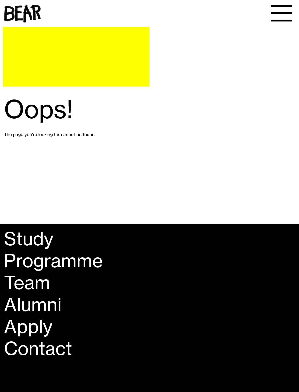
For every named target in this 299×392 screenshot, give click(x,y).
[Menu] (281, 13)
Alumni (32, 305)
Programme (53, 261)
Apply (28, 327)
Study (28, 239)
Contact (38, 349)
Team (27, 283)
